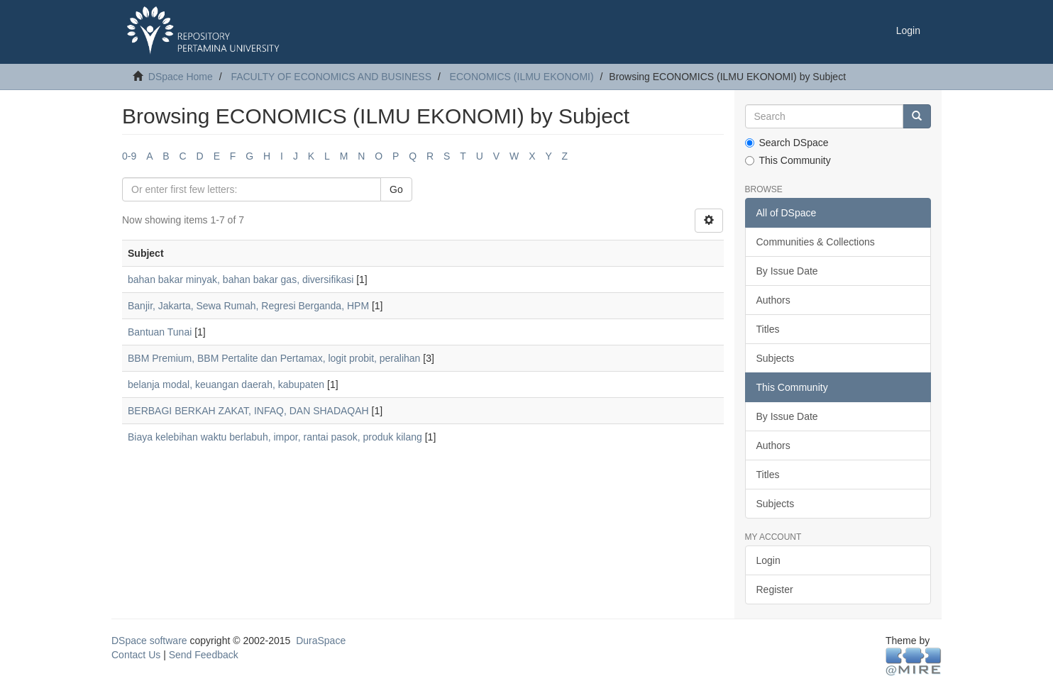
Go (396, 189)
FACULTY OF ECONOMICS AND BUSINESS (331, 76)
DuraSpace (321, 640)
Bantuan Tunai (160, 332)
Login (768, 560)
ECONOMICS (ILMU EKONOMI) (522, 76)
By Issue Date (787, 271)
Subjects (775, 358)
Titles (768, 329)
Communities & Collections (815, 242)
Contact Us (135, 654)
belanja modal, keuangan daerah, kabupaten (226, 384)
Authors (773, 300)
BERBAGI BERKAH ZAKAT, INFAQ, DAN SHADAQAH (248, 410)
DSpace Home (180, 76)
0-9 (129, 156)
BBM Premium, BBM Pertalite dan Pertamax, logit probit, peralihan (274, 358)
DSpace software (149, 640)
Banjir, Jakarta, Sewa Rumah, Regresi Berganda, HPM (248, 305)
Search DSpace (787, 142)
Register (774, 589)
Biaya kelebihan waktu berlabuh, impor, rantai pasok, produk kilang (275, 437)
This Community (788, 160)
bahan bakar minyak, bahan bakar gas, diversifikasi (240, 279)
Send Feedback (203, 654)
